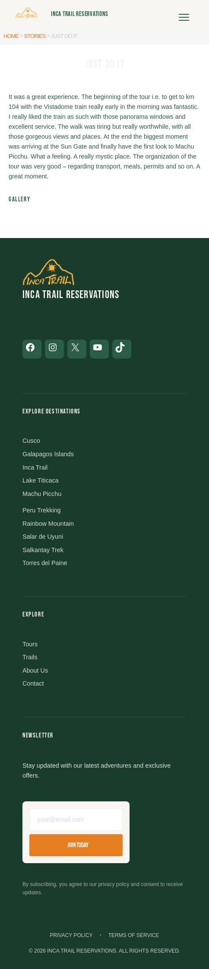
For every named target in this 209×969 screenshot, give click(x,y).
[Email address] (76, 819)
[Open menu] (183, 14)
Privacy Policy (71, 935)
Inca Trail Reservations (79, 14)
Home (11, 36)
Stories (35, 36)
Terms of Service (133, 935)
